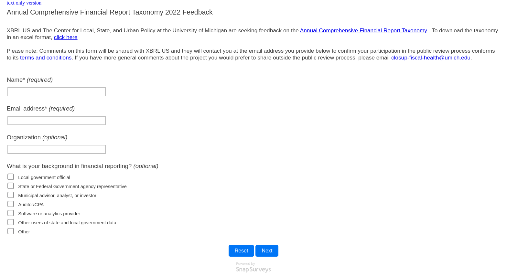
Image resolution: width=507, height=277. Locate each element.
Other (24, 231)
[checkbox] (11, 177)
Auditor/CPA (31, 204)
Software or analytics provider (49, 213)
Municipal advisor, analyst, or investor (57, 195)
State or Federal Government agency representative (72, 186)
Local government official (44, 177)
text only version (24, 2)
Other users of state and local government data (67, 222)
